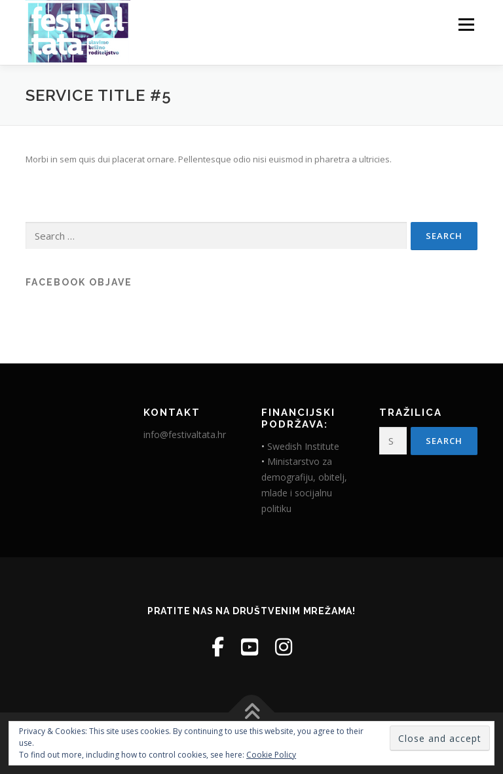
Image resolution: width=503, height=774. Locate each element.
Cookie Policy (271, 754)
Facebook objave (79, 282)
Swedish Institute (303, 446)
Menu (466, 24)
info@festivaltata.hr (184, 434)
